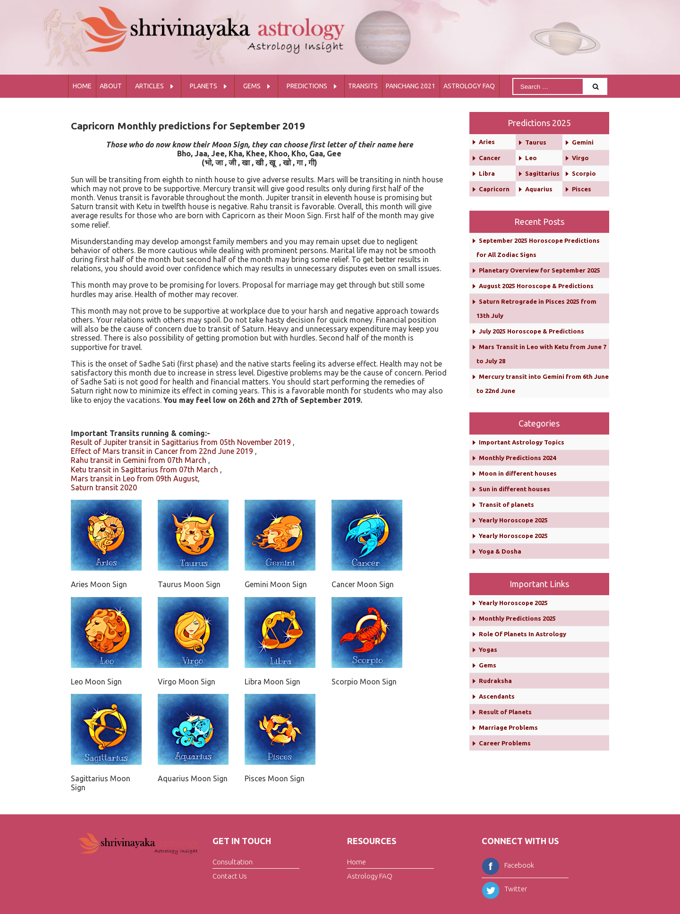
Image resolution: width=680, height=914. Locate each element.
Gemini (583, 142)
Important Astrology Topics (521, 442)
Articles (149, 86)
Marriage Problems (508, 727)
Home (82, 86)
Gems (252, 86)
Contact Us (229, 876)
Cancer (490, 157)
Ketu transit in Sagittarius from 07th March (144, 469)
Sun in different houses (514, 489)
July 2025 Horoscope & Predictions (531, 331)
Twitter (504, 889)
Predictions (307, 86)
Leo (531, 157)
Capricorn (494, 189)
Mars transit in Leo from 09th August (134, 478)
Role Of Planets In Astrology (522, 634)
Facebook (508, 865)
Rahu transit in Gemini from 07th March (138, 460)
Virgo (580, 157)
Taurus (535, 142)
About (111, 86)
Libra (487, 173)
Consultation (232, 861)
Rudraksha (495, 680)
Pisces (581, 189)
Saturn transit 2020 (104, 487)
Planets (203, 86)
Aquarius (538, 189)
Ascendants (497, 696)
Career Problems (505, 743)
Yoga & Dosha (500, 551)
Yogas (488, 649)
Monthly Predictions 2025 (517, 618)
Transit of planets (506, 504)
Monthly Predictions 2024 (517, 457)
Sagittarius (542, 173)
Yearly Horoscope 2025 (513, 520)
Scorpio (584, 173)
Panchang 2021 (410, 86)
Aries (487, 141)
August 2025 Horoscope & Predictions (536, 285)
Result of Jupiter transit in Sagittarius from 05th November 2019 (181, 442)
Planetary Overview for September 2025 (539, 270)
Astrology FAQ (469, 86)
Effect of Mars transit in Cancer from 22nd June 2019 (162, 451)
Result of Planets (505, 712)
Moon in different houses (518, 473)
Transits (363, 86)
